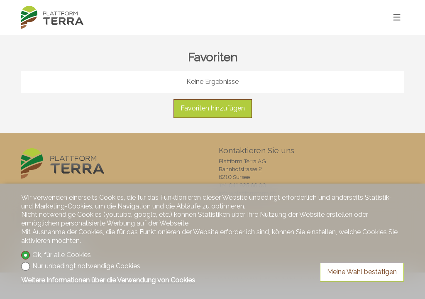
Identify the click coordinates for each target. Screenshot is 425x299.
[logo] (52, 17)
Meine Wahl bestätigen (362, 272)
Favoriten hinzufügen (213, 108)
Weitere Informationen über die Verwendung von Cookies (108, 280)
